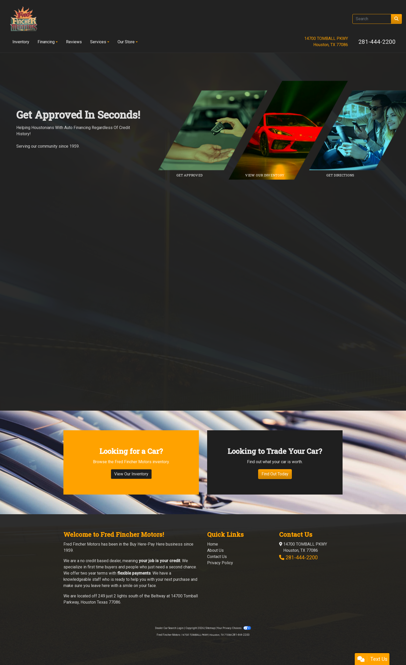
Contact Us (217, 556)
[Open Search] (371, 19)
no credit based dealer (100, 560)
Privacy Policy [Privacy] (220, 562)
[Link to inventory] (292, 130)
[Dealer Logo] (23, 18)
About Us (215, 550)
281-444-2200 (377, 41)
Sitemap (210, 628)
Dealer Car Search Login (169, 628)
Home (212, 544)
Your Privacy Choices (234, 628)
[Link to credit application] (216, 130)
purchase (181, 579)
